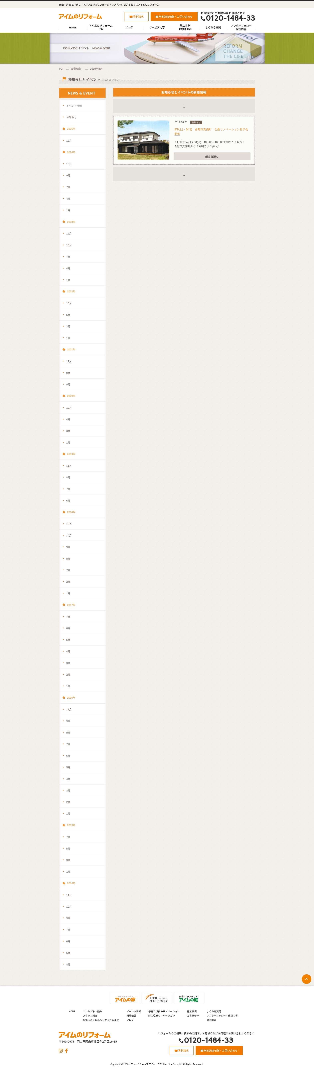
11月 (69, 465)
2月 (68, 326)
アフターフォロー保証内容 (241, 27)
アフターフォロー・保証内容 (222, 1015)
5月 (68, 314)
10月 (69, 164)
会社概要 (211, 1019)
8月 (68, 477)
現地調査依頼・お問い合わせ (174, 16)
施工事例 (192, 1011)
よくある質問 (213, 27)
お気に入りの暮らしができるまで (101, 1019)
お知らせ (71, 117)
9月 (68, 175)
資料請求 (137, 16)
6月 (68, 500)
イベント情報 (74, 105)
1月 (68, 210)
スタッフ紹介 (90, 1015)
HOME (73, 27)
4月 (68, 198)
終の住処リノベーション (161, 1015)
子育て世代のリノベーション (164, 1011)
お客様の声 (193, 1015)
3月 (68, 430)
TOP (61, 68)
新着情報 (76, 68)
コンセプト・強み (92, 1011)
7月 (68, 187)
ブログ (129, 27)
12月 (69, 140)
